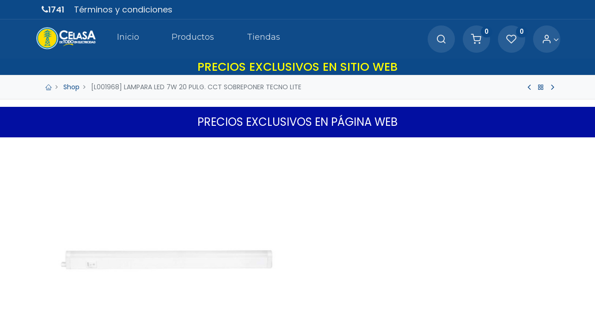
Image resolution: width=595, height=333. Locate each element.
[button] (548, 146)
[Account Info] (544, 39)
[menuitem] (121, 38)
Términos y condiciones (123, 9)
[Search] (435, 39)
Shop (71, 87)
